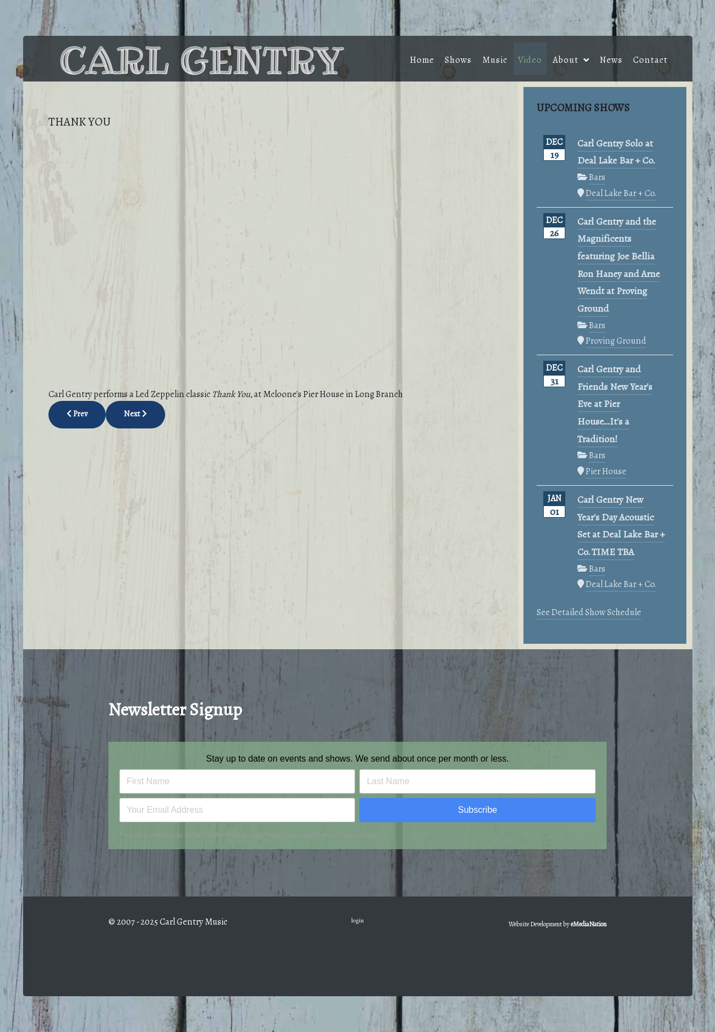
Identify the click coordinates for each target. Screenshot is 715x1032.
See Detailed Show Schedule (589, 612)
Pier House (606, 471)
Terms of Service (337, 835)
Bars (597, 177)
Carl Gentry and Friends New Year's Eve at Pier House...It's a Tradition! (614, 404)
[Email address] (237, 810)
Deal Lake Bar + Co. (621, 193)
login (357, 920)
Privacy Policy (282, 835)
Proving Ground (616, 340)
